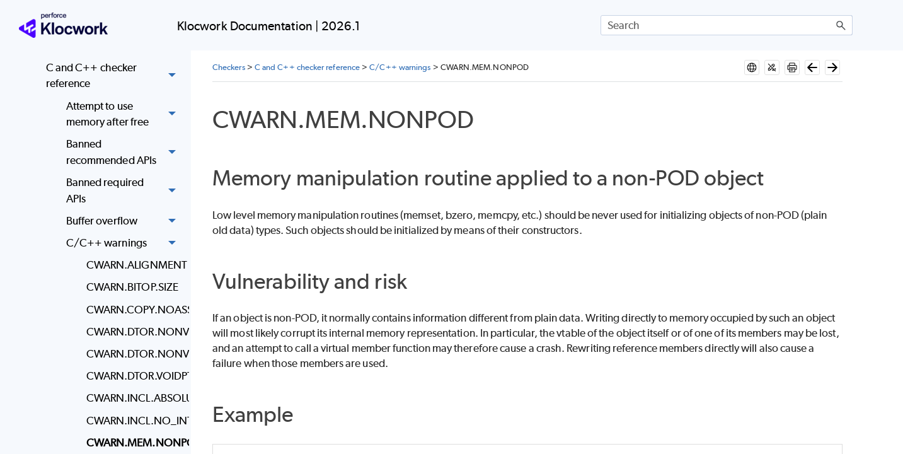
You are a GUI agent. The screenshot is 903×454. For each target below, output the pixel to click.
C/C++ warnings (124, 243)
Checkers (228, 67)
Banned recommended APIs (124, 153)
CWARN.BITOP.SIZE (132, 287)
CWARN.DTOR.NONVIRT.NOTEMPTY (134, 353)
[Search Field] (727, 25)
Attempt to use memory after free (124, 114)
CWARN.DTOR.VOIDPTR (134, 376)
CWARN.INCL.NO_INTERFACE (134, 420)
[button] (841, 25)
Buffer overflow (124, 221)
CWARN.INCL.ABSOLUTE (134, 398)
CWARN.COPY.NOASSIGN (134, 309)
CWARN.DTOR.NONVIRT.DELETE (134, 331)
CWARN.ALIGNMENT (134, 265)
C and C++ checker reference (114, 76)
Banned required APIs (124, 191)
